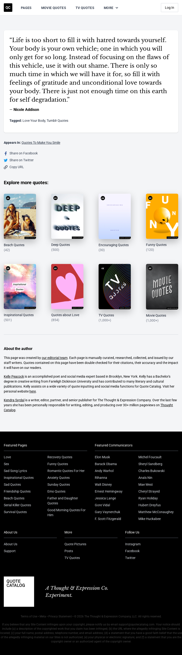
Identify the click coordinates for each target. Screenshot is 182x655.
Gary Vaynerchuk (107, 512)
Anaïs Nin (145, 478)
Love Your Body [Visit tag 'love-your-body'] (34, 120)
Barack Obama (106, 464)
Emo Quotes (56, 491)
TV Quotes (85, 8)
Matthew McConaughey (156, 512)
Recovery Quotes (59, 457)
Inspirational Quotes (19, 478)
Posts (68, 551)
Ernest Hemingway (109, 491)
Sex (6, 464)
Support (10, 551)
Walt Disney (103, 484)
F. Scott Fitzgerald (108, 519)
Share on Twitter (19, 160)
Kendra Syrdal (14, 400)
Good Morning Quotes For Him (66, 512)
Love (7, 457)
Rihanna (101, 478)
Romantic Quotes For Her (66, 471)
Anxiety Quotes (58, 478)
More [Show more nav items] (111, 7)
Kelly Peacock (14, 376)
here (32, 391)
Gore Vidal (102, 505)
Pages (26, 8)
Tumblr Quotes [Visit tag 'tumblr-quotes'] (57, 120)
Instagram (133, 544)
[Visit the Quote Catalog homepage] (8, 7)
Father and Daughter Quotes (62, 500)
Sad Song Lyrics (15, 471)
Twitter (130, 558)
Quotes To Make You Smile (41, 142)
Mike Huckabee (149, 519)
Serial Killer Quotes (17, 505)
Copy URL (14, 167)
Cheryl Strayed (149, 491)
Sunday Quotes (58, 484)
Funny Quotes (57, 464)
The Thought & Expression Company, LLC (110, 616)
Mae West (145, 484)
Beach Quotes (14, 498)
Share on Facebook (21, 153)
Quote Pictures (75, 544)
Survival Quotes (15, 512)
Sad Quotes (12, 484)
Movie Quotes (53, 8)
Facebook (132, 551)
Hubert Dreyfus (149, 505)
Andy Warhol (104, 471)
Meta (43, 616)
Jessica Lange (105, 498)
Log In (169, 7)
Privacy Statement (60, 616)
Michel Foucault (150, 457)
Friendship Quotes (17, 491)
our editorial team (55, 358)
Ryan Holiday (148, 498)
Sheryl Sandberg (150, 464)
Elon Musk (102, 457)
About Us (10, 544)
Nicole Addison (26, 109)
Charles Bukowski (151, 471)
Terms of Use (29, 616)
